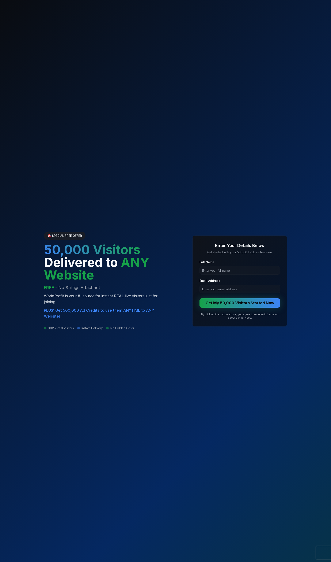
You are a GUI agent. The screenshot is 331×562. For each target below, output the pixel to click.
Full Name (206, 262)
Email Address (209, 280)
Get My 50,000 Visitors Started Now (240, 303)
